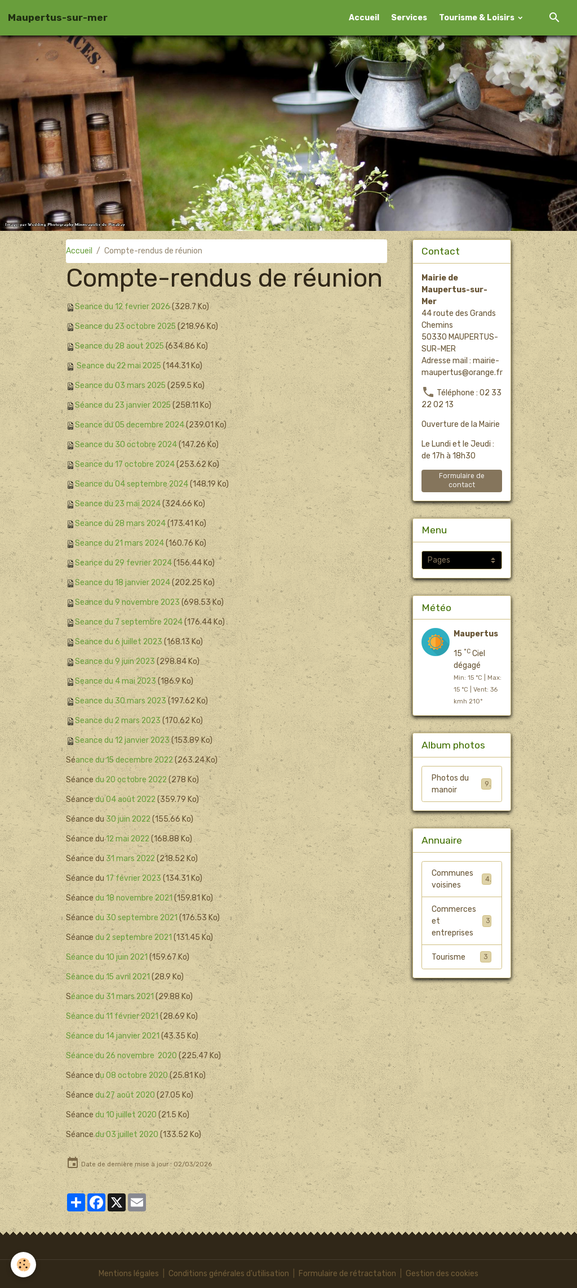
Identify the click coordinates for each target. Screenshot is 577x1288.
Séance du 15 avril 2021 (109, 977)
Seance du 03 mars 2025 (121, 385)
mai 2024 (143, 504)
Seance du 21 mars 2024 (120, 543)
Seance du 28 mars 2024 (121, 523)
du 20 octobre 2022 (132, 780)
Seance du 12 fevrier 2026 (123, 306)
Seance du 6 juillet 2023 (119, 642)
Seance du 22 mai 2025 (120, 366)
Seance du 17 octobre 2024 (125, 464)
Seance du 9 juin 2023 (115, 661)
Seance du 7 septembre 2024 (129, 622)
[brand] (58, 17)
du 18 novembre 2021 (134, 898)
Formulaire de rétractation (347, 1273)
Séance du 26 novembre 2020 (122, 1055)
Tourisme (461, 957)
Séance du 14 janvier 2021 (113, 1036)
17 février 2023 (133, 878)
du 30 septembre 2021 (136, 917)
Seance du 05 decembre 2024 (130, 425)
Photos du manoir (461, 784)
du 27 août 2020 (125, 1095)
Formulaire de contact (462, 480)
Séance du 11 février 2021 (112, 1016)
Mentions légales (129, 1273)
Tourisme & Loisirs (477, 18)
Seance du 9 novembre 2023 (128, 602)
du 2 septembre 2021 (134, 937)
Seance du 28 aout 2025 (120, 346)
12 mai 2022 (129, 839)
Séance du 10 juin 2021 (107, 957)
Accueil (364, 18)
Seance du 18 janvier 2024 (123, 582)
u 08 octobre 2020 (134, 1075)
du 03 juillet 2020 (127, 1134)
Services (409, 18)
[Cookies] (24, 1264)
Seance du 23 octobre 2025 (126, 326)
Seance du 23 (100, 504)
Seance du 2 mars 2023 (118, 720)
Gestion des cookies (442, 1273)
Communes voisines (461, 879)
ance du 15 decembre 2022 (125, 760)
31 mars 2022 (131, 858)
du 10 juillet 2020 (126, 1115)
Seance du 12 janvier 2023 (123, 740)
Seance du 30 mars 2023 (121, 701)
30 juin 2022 (129, 819)
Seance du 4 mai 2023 (116, 681)
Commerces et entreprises (461, 921)
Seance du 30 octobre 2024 (126, 444)
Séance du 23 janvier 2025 (124, 405)
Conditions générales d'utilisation (228, 1273)
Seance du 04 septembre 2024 (132, 484)
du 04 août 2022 (125, 799)
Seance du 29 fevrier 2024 (124, 563)
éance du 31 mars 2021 (113, 996)
